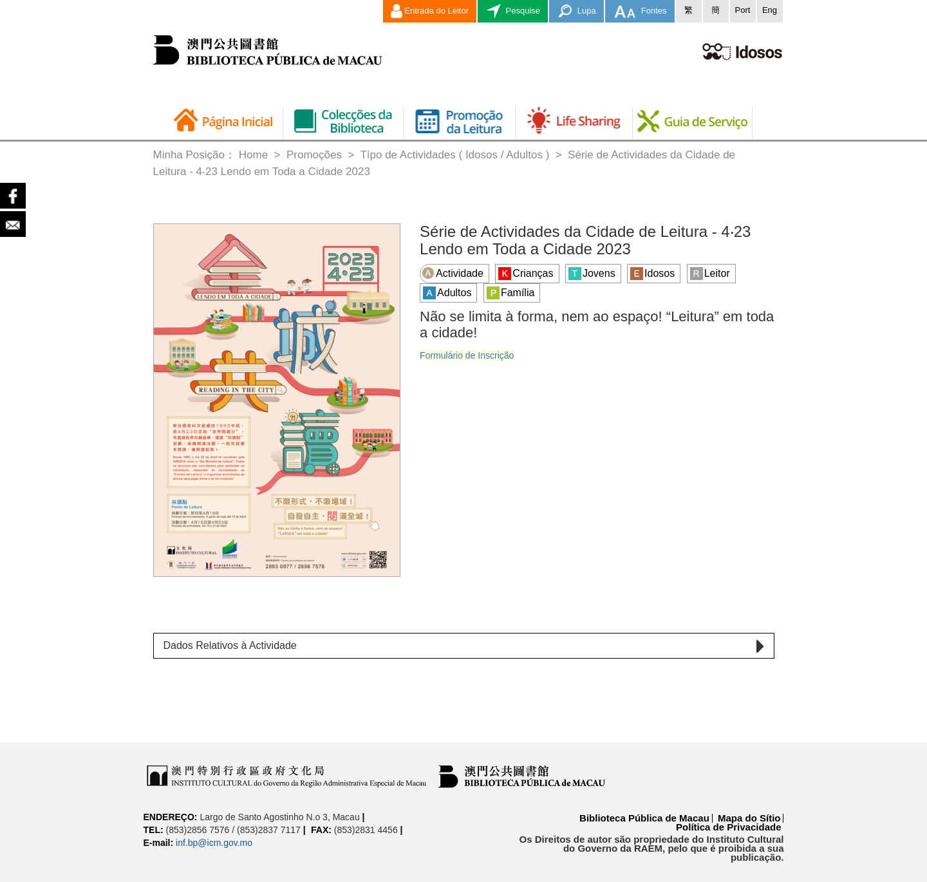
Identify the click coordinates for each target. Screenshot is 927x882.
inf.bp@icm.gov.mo (214, 843)
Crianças (525, 273)
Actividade (452, 273)
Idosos (652, 273)
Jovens (591, 273)
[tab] (463, 646)
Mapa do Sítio (749, 817)
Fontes (640, 11)
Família (510, 292)
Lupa (576, 11)
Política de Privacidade (728, 826)
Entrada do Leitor (430, 11)
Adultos (447, 292)
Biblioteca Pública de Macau (644, 817)
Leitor (710, 273)
